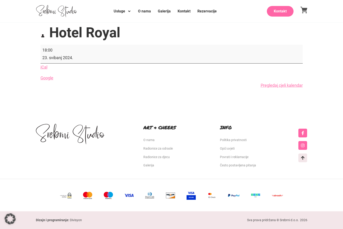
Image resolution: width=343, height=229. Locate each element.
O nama (144, 11)
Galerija (164, 11)
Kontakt (184, 11)
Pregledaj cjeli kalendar (282, 85)
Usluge (122, 11)
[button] (10, 219)
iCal (43, 67)
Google (46, 77)
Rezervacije (207, 11)
